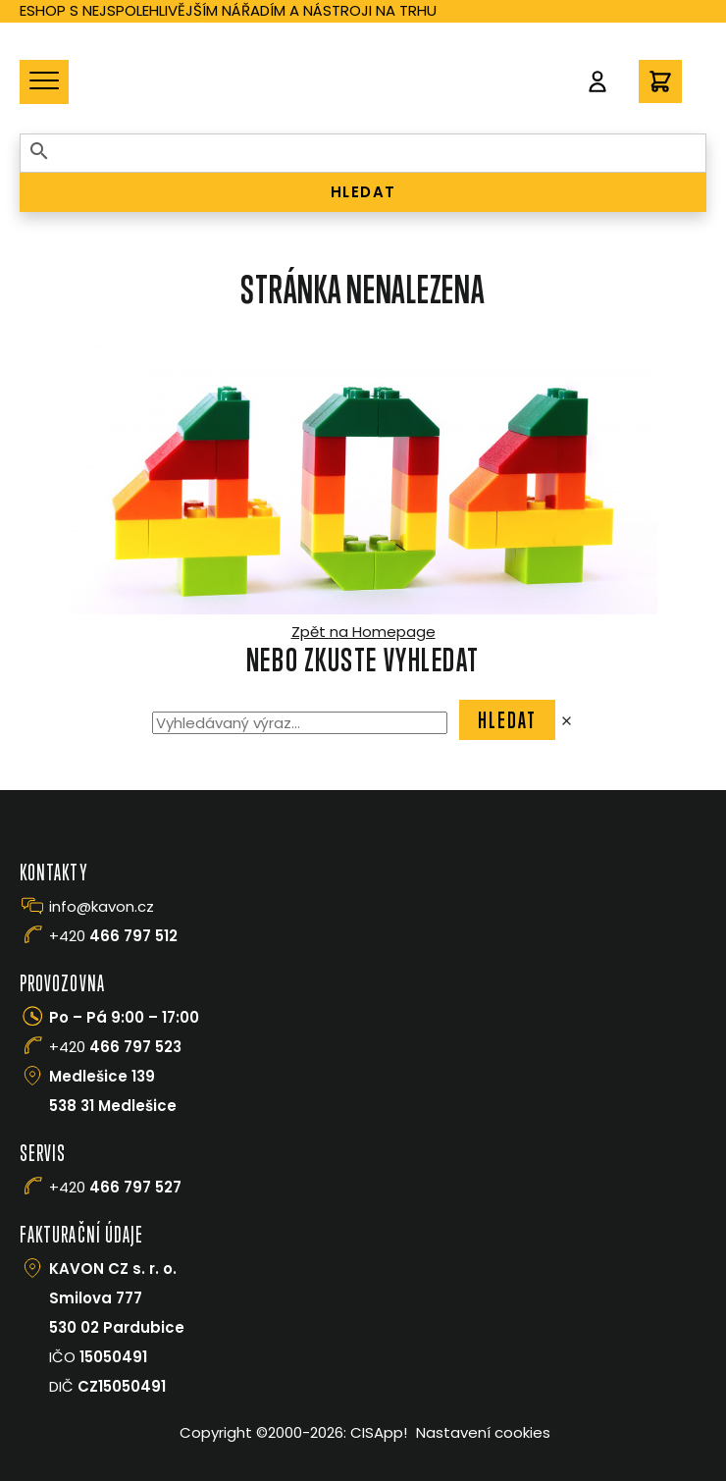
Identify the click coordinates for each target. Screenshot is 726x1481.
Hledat (508, 720)
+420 (113, 936)
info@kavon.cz (101, 906)
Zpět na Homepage (363, 631)
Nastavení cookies (483, 1432)
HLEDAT (363, 192)
